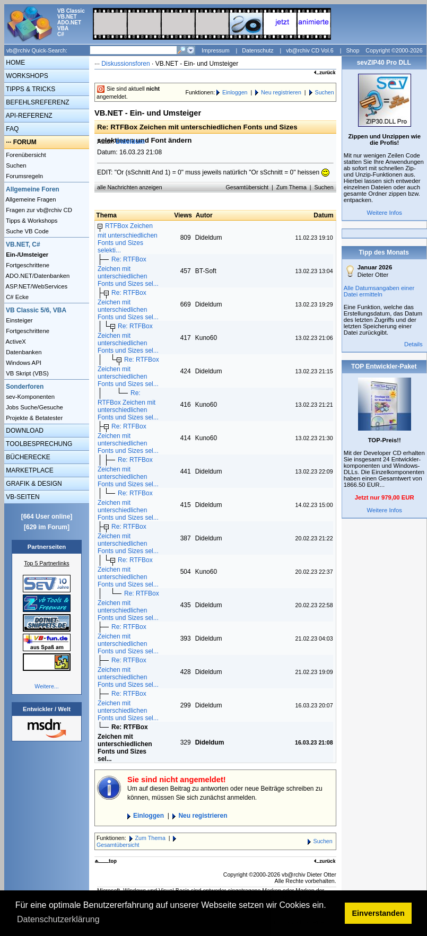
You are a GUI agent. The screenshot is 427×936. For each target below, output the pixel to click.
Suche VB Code (26, 231)
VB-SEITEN (22, 497)
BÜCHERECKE (27, 457)
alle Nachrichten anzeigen (129, 187)
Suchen (15, 165)
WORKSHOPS (26, 76)
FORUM (25, 142)
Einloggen (234, 92)
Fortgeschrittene (26, 265)
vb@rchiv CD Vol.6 (310, 50)
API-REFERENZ (28, 115)
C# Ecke (16, 297)
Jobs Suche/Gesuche (33, 407)
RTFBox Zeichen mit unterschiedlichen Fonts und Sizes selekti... (128, 238)
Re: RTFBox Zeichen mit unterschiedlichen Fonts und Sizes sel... (128, 271)
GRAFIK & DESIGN (33, 483)
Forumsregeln (23, 176)
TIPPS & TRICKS (29, 89)
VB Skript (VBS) (26, 373)
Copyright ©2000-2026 (393, 50)
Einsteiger (18, 320)
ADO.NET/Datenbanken (36, 276)
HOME (14, 62)
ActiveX (15, 341)
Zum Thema (291, 187)
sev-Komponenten (29, 396)
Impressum (216, 50)
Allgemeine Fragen (30, 199)
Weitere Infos (384, 212)
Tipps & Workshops (31, 220)
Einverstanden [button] (378, 913)
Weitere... (46, 686)
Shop (352, 50)
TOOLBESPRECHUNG (38, 444)
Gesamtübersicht (247, 187)
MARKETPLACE (29, 470)
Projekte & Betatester (33, 418)
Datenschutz (257, 50)
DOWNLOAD (23, 430)
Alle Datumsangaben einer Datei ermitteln (379, 291)
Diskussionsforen (125, 63)
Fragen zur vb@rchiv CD (38, 210)
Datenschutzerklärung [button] (58, 919)
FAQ (11, 129)
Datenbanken (23, 352)
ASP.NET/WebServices (35, 286)
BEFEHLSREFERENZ (36, 102)
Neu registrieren (281, 92)
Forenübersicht (25, 155)
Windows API (22, 363)
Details (413, 344)
